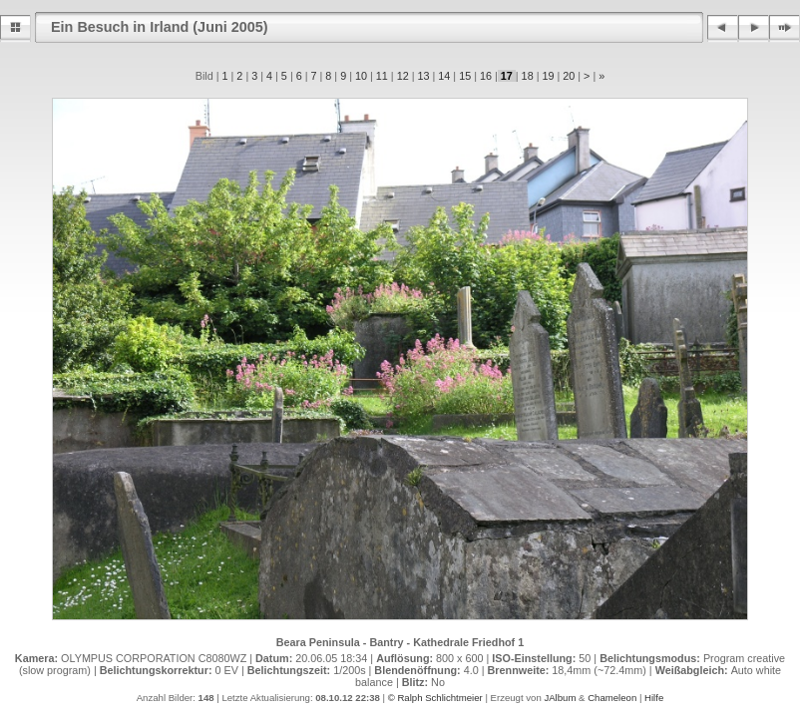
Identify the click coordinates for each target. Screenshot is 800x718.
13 (423, 76)
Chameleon (612, 697)
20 (569, 76)
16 (486, 76)
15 (465, 76)
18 (528, 76)
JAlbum (560, 697)
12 (403, 76)
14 (444, 76)
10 (361, 76)
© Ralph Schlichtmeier (435, 697)
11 (382, 76)
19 (548, 76)
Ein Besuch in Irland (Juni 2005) (159, 27)
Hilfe (653, 697)
